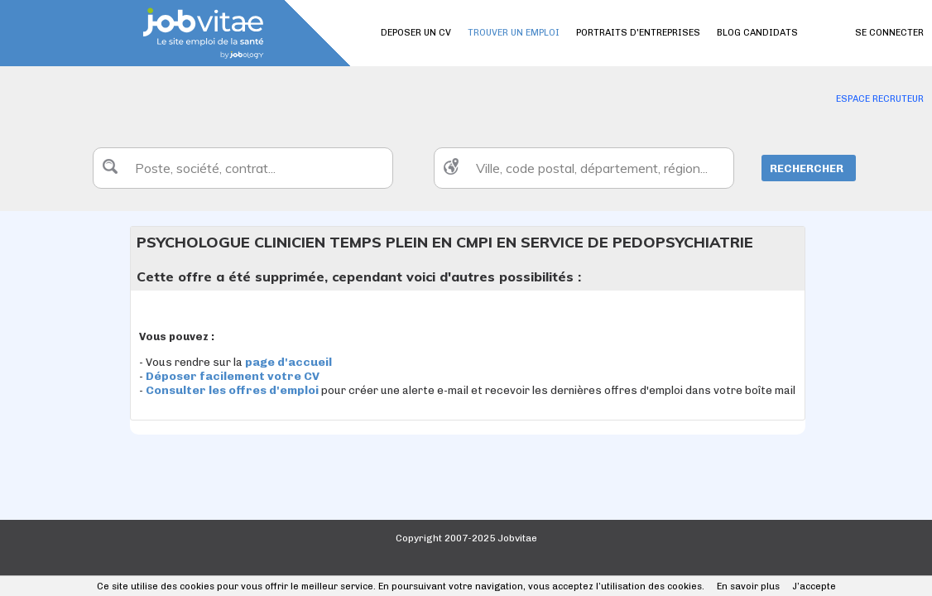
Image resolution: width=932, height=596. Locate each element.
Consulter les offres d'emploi (233, 390)
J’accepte (814, 586)
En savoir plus (748, 586)
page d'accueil (288, 362)
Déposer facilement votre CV (232, 376)
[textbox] (243, 168)
